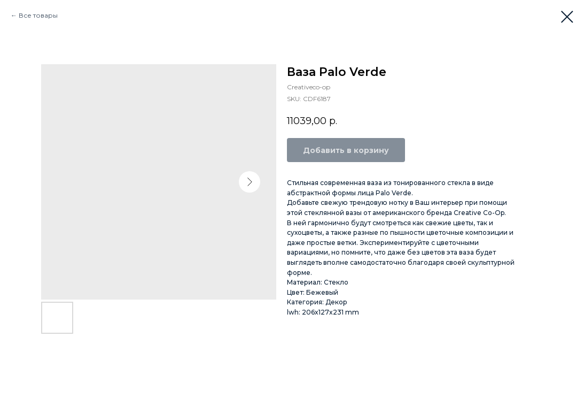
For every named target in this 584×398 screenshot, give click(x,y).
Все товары (38, 15)
